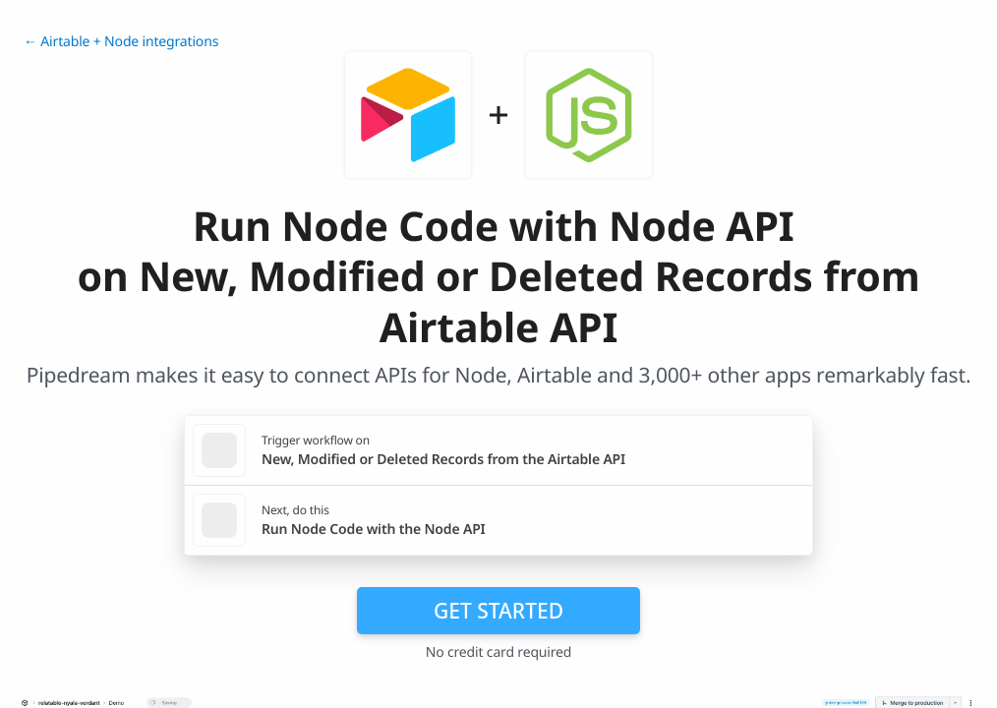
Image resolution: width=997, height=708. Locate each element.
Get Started (498, 610)
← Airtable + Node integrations (121, 41)
